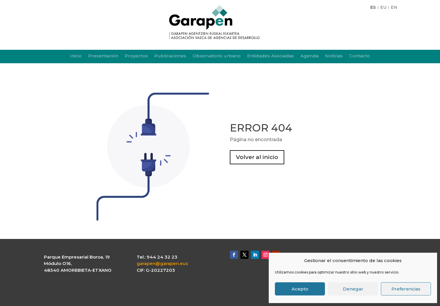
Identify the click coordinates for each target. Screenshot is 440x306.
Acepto (300, 289)
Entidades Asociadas (270, 56)
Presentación (103, 56)
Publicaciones (170, 56)
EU (383, 7)
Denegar (353, 289)
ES (373, 7)
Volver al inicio (257, 157)
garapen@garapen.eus (162, 263)
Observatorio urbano (217, 56)
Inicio (76, 56)
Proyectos (136, 56)
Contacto (359, 56)
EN (394, 7)
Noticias (334, 56)
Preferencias (405, 289)
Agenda (309, 56)
